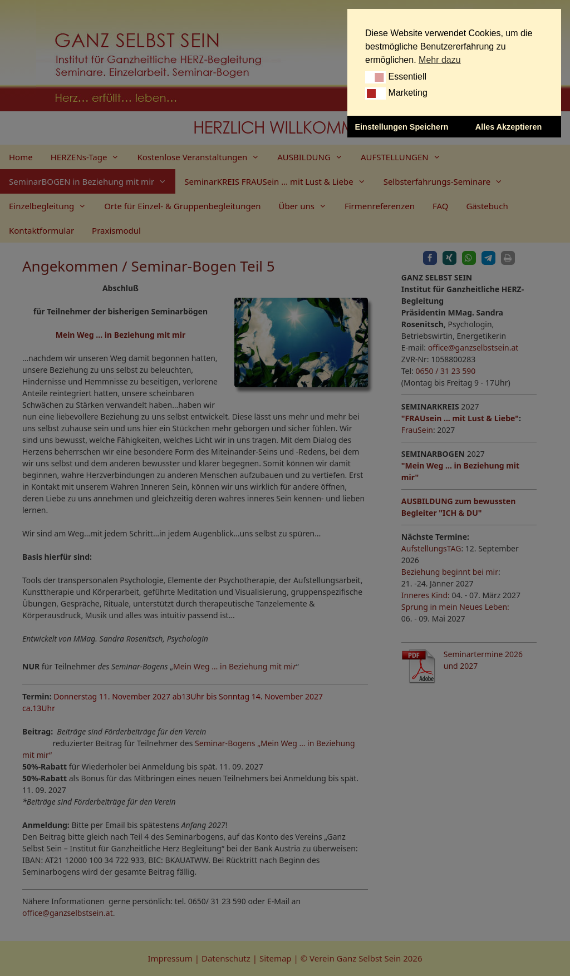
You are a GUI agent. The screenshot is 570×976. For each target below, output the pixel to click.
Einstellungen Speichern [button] (402, 126)
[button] (375, 77)
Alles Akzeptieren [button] (508, 126)
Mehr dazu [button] (440, 60)
